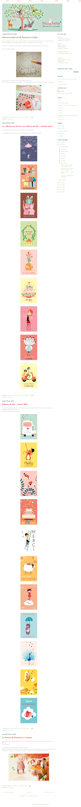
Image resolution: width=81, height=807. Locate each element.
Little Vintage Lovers (63, 103)
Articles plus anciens (49, 792)
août (62, 153)
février (62, 163)
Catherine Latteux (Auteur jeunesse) (67, 105)
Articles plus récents (8, 792)
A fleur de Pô (61, 119)
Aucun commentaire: (24, 117)
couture (60, 126)
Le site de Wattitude (63, 63)
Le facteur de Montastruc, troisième (17, 738)
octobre (63, 149)
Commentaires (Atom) (32, 796)
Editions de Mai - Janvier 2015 (14, 404)
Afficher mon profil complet (65, 93)
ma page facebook (22, 41)
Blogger (47, 804)
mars (62, 160)
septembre (63, 151)
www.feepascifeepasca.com (65, 53)
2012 (60, 187)
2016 (60, 142)
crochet (59, 128)
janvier (62, 180)
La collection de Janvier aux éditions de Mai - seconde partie (27, 126)
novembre (63, 147)
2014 (60, 182)
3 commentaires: (23, 786)
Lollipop (60, 110)
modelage (60, 133)
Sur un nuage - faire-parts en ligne (67, 79)
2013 (60, 185)
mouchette (60, 81)
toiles (59, 136)
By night (60, 113)
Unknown (61, 91)
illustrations (10, 119)
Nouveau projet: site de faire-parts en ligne (20, 37)
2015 (60, 145)
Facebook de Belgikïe (63, 48)
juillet (62, 156)
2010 (60, 192)
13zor (59, 100)
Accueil (29, 792)
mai (62, 158)
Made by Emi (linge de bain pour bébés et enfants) (68, 116)
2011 (60, 189)
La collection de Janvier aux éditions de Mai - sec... (67, 169)
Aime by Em (61, 108)
